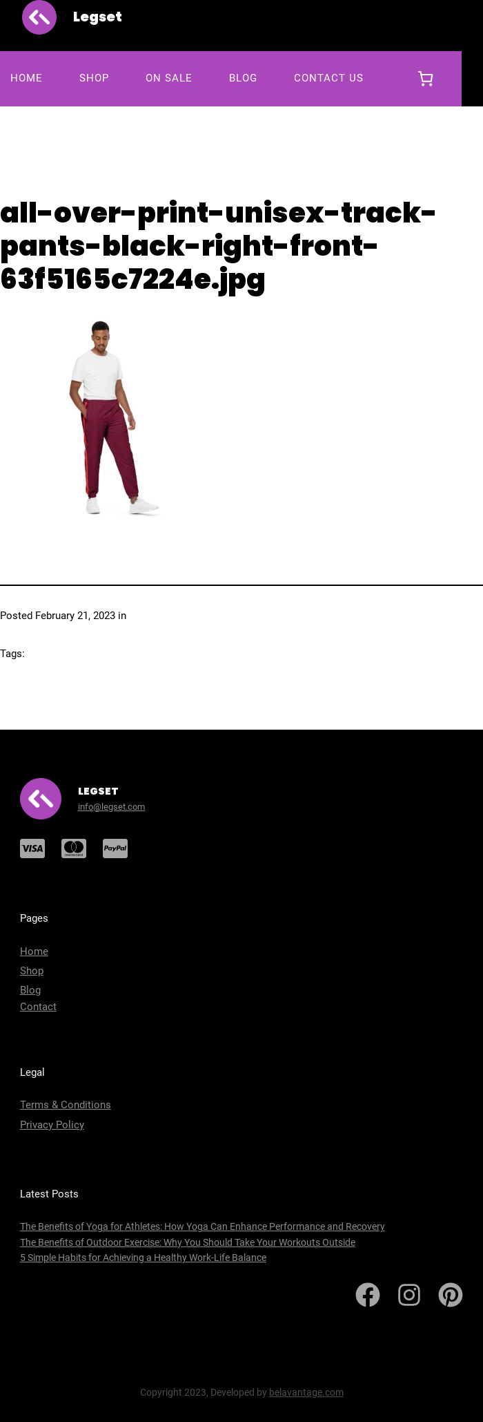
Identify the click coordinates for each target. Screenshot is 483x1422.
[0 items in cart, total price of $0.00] (425, 78)
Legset (97, 16)
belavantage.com (306, 1392)
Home (34, 951)
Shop (31, 971)
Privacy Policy (52, 1125)
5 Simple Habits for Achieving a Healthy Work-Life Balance (143, 1257)
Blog (30, 990)
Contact (38, 1007)
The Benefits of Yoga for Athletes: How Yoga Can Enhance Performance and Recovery (202, 1226)
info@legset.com (111, 807)
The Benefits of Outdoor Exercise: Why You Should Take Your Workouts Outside (187, 1242)
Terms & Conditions (65, 1105)
